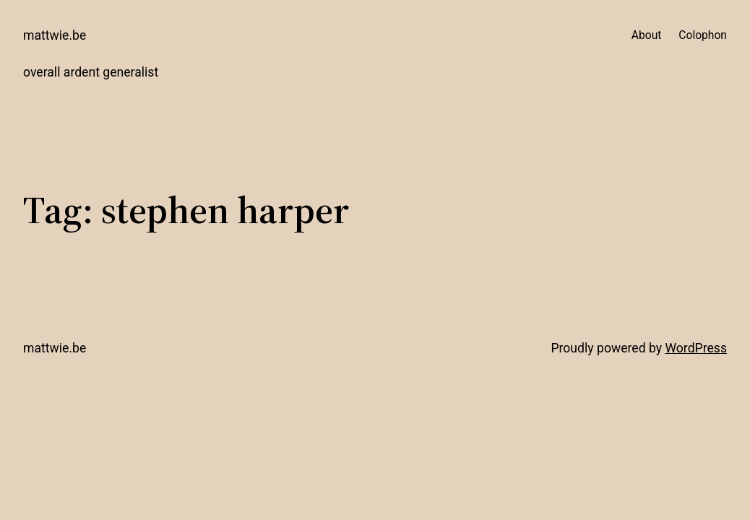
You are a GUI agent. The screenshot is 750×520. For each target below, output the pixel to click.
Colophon (702, 35)
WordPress (696, 348)
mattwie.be (54, 35)
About (647, 35)
